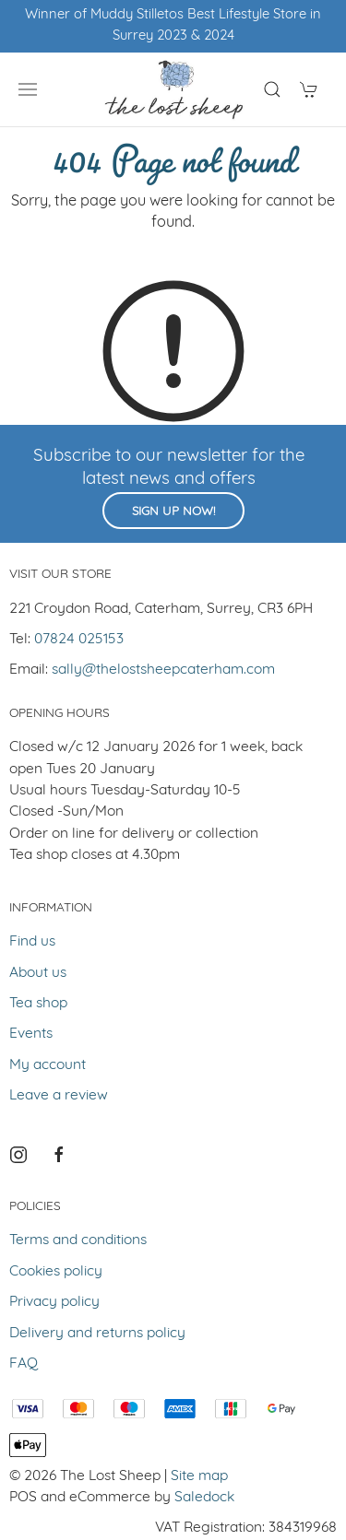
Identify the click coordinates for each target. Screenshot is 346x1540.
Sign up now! (173, 512)
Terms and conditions (78, 1240)
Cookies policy (55, 1271)
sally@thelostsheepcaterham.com (163, 670)
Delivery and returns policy (97, 1333)
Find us (32, 942)
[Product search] (272, 89)
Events (31, 1034)
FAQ (23, 1364)
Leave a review (58, 1095)
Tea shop (38, 1003)
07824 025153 (79, 639)
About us (37, 973)
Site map (199, 1476)
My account (47, 1065)
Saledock (204, 1497)
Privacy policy (54, 1302)
